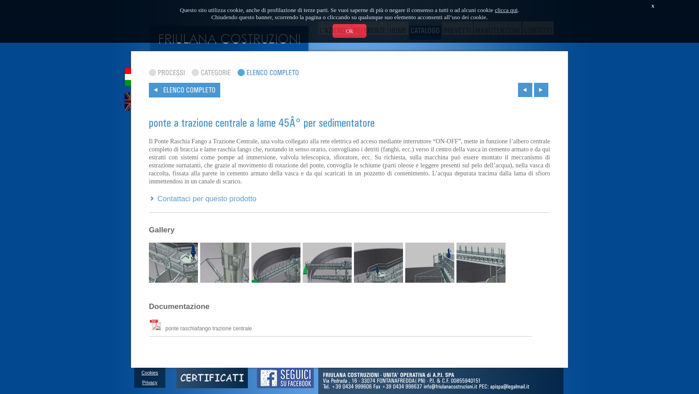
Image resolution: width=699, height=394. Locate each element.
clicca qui (506, 10)
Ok (349, 31)
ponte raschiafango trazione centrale (201, 328)
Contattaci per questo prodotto (206, 199)
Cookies (149, 372)
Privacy (149, 382)
